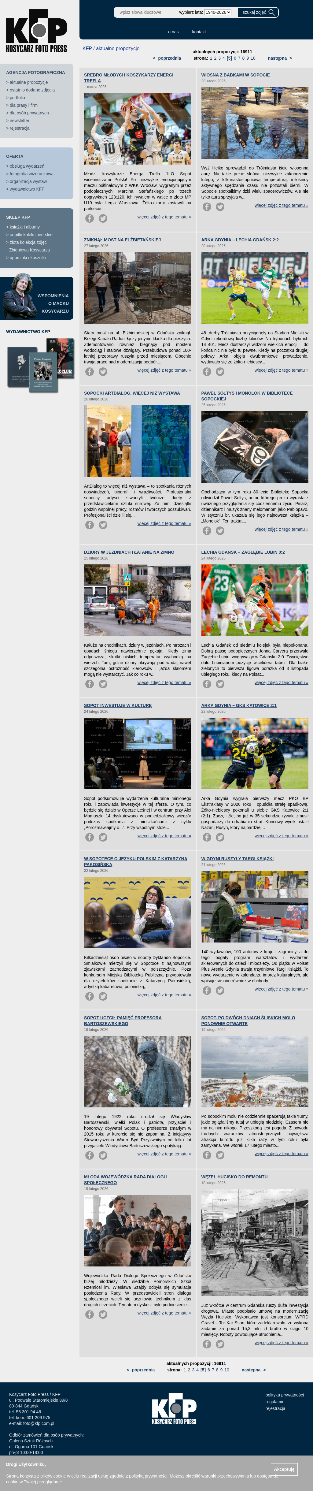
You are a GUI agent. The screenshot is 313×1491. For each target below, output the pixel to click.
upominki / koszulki (28, 257)
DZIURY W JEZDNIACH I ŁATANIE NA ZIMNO (129, 552)
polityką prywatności (148, 1476)
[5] (229, 58)
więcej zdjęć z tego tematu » (164, 216)
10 (253, 58)
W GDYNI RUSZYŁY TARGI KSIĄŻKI (237, 858)
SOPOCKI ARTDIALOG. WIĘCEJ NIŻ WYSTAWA (132, 393)
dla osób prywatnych (29, 112)
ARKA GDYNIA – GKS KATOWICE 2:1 (239, 705)
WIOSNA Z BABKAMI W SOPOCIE (235, 75)
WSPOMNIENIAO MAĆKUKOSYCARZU (53, 303)
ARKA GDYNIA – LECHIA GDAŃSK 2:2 (240, 239)
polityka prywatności (285, 1394)
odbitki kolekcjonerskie (31, 234)
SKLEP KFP (18, 217)
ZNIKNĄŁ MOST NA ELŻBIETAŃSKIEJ (122, 239)
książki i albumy (25, 227)
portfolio (17, 97)
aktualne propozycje (29, 82)
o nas (173, 31)
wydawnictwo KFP (27, 189)
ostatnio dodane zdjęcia (32, 89)
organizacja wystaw (28, 181)
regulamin (275, 1401)
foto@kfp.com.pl (38, 1423)
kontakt (199, 31)
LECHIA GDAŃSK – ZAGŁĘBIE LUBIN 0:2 (243, 552)
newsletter (19, 120)
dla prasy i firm (24, 105)
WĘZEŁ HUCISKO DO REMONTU (234, 1176)
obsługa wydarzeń (27, 166)
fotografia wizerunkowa (31, 173)
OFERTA (15, 156)
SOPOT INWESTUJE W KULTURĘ (118, 705)
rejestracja (20, 128)
